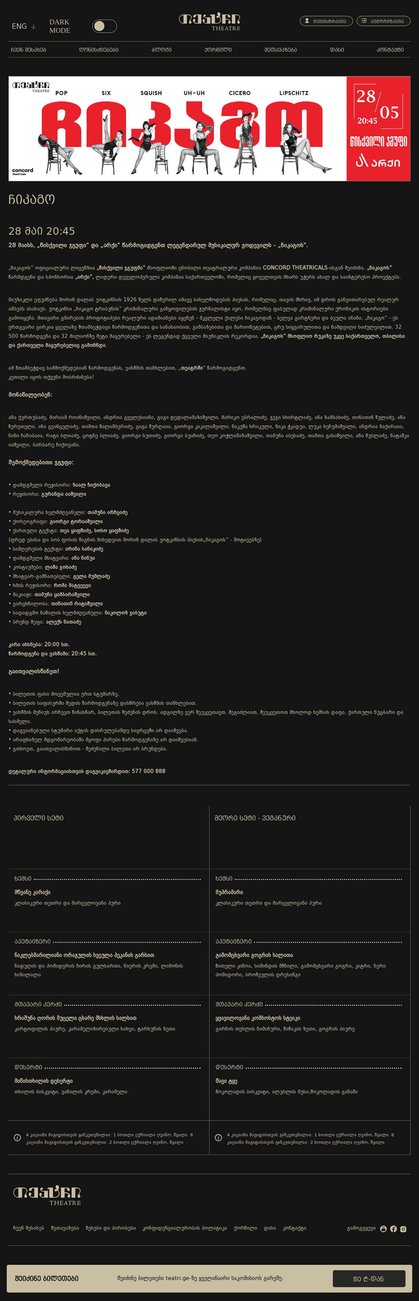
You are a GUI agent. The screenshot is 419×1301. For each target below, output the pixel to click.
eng (24, 26)
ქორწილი (245, 1228)
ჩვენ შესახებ (28, 1228)
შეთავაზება (65, 1228)
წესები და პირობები (111, 1228)
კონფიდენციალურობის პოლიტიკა (185, 1228)
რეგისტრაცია (323, 21)
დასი (270, 1228)
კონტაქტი (294, 1228)
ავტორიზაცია (381, 21)
